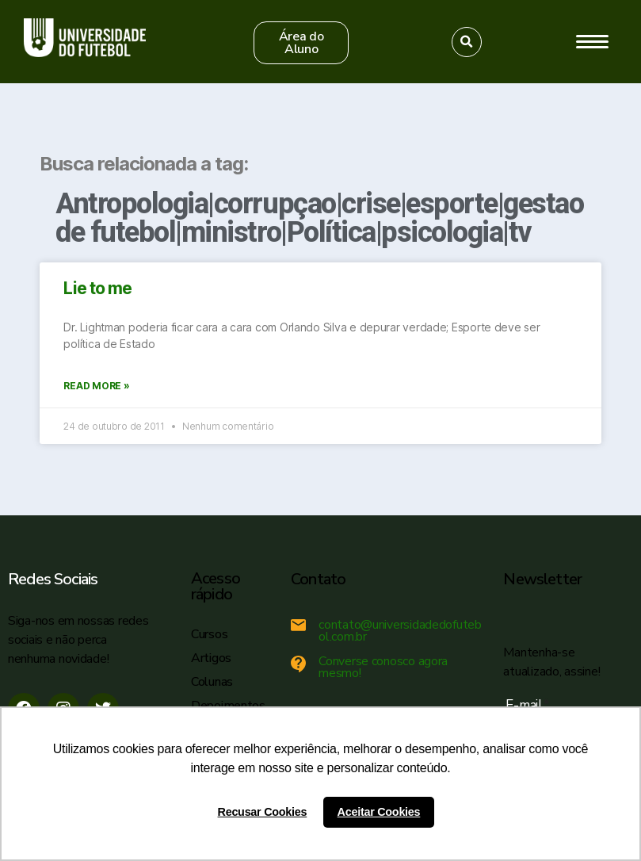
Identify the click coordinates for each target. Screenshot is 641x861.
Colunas (212, 682)
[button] (301, 42)
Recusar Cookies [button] (262, 812)
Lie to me (97, 288)
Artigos (211, 658)
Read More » (96, 386)
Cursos (209, 634)
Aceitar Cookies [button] (379, 812)
